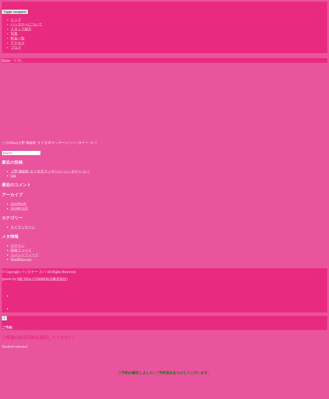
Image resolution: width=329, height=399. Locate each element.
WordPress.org (21, 259)
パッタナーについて (26, 24)
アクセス (18, 43)
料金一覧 (18, 38)
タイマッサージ (23, 227)
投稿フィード (21, 250)
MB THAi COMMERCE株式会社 (42, 279)
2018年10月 (19, 208)
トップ (16, 20)
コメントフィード (25, 255)
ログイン (18, 245)
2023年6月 (18, 204)
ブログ (16, 47)
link (13, 176)
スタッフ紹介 (21, 29)
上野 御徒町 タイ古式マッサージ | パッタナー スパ (50, 171)
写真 (14, 33)
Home (6, 60)
